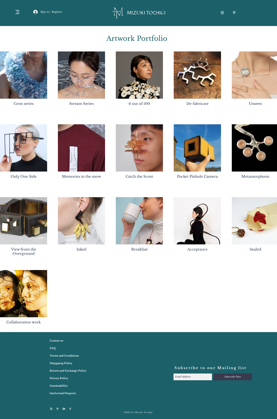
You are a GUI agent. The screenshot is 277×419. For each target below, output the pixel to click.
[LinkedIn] (63, 408)
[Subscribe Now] (233, 377)
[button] (17, 12)
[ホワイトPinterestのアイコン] (234, 13)
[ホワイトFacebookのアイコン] (70, 408)
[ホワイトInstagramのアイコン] (222, 13)
